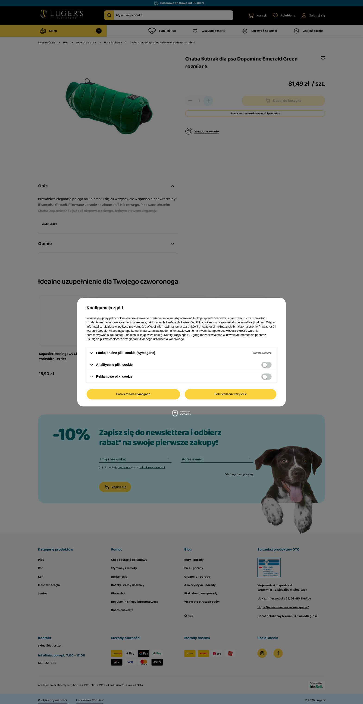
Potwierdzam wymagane (133, 394)
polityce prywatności (131, 326)
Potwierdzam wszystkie (230, 394)
